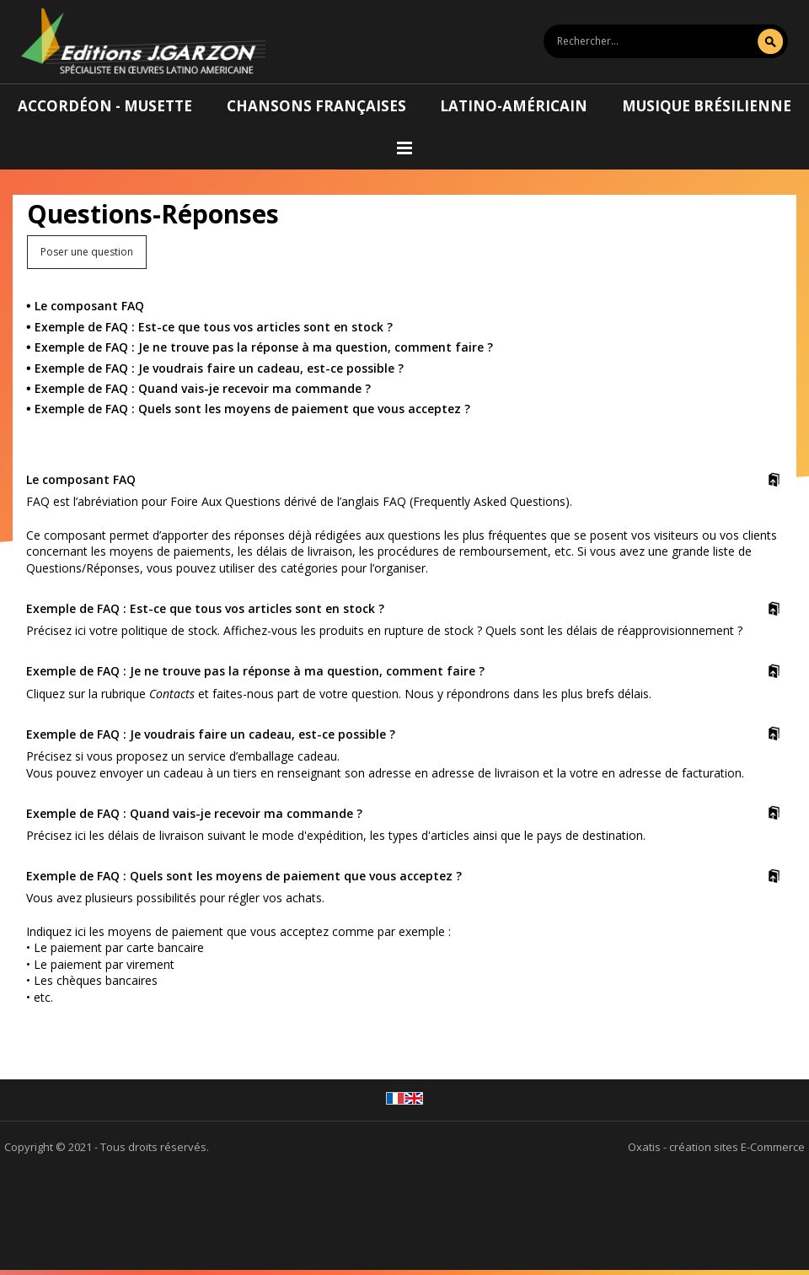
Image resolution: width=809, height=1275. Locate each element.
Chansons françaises (316, 106)
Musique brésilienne (706, 106)
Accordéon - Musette (105, 106)
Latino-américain (513, 106)
